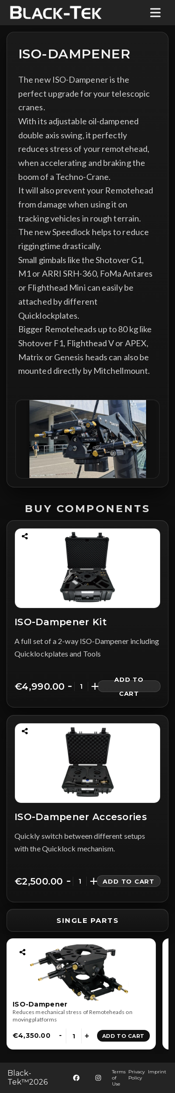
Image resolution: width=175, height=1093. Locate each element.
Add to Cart (129, 686)
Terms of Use (119, 1078)
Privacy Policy (136, 1075)
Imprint (157, 1072)
